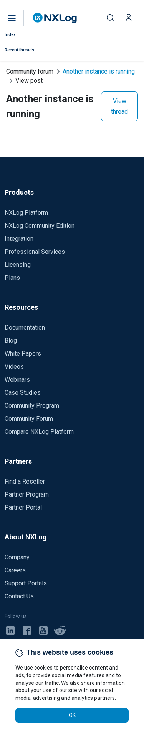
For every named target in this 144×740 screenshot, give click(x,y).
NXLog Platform (26, 212)
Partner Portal (23, 507)
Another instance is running (99, 71)
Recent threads (19, 49)
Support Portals (26, 583)
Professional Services (35, 251)
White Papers (23, 353)
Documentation (25, 327)
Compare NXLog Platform (39, 431)
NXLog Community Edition (39, 225)
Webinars (17, 379)
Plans (12, 277)
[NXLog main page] (54, 18)
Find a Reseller (25, 481)
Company (17, 557)
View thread (119, 106)
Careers (15, 570)
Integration (19, 238)
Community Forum (29, 418)
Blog (11, 340)
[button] (19, 18)
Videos (14, 366)
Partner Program (27, 494)
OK (72, 715)
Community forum (29, 71)
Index (10, 34)
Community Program (32, 405)
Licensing (18, 264)
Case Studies (23, 392)
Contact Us (19, 596)
